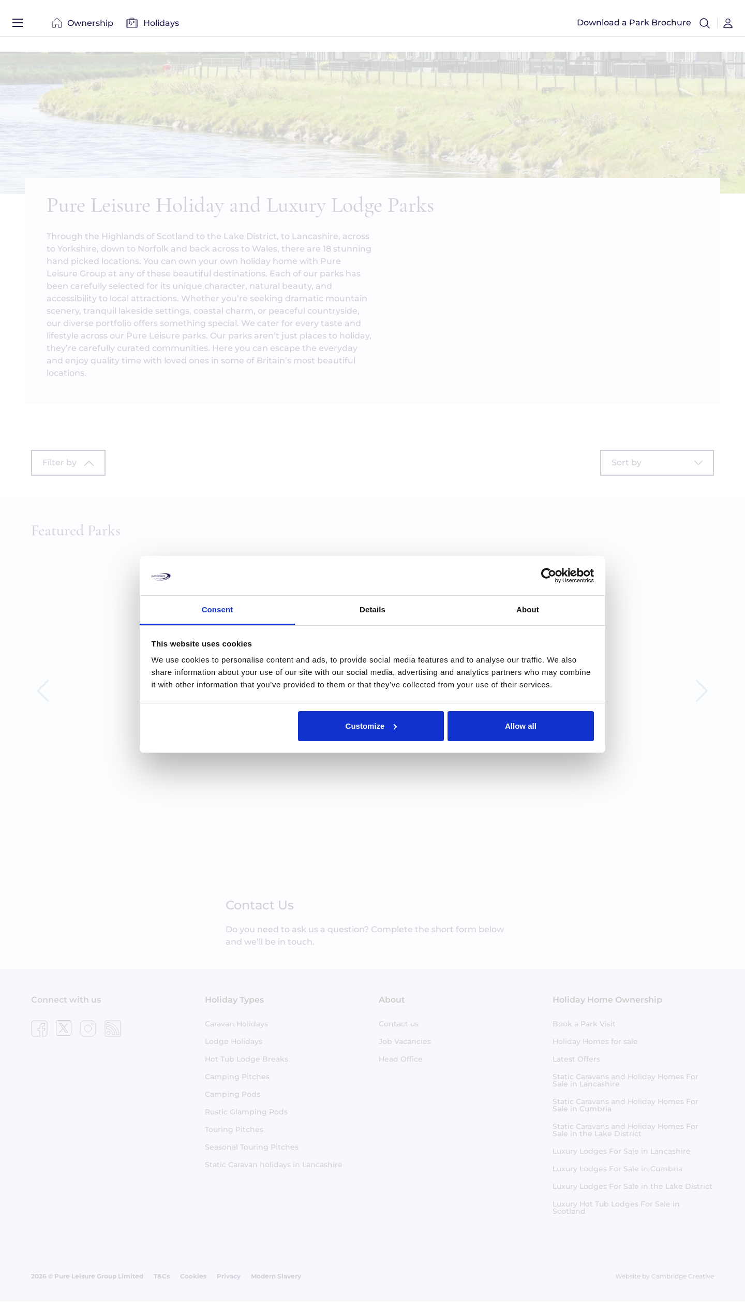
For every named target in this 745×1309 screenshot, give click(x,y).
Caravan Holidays (236, 1031)
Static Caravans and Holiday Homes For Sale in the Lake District (625, 1137)
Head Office (401, 1066)
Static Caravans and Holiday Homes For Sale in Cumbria (625, 1112)
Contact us (399, 1031)
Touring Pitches (234, 1136)
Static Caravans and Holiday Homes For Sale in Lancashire (625, 1087)
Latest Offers (576, 1066)
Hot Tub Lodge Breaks (246, 1066)
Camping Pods (232, 1101)
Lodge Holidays (233, 1048)
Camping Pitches (237, 1083)
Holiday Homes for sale (595, 1048)
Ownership (82, 26)
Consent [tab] (217, 609)
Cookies (193, 1283)
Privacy (229, 1283)
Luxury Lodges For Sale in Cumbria (617, 1176)
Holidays (152, 26)
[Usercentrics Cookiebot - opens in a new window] (548, 575)
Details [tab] (372, 609)
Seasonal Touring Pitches (252, 1154)
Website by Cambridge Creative (664, 1283)
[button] (704, 26)
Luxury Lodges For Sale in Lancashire (622, 1158)
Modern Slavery (276, 1283)
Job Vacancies (405, 1048)
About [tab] (527, 609)
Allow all (521, 726)
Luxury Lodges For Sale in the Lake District (632, 1193)
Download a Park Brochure (634, 26)
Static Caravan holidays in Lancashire (273, 1171)
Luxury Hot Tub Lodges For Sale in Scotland (616, 1215)
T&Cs (162, 1283)
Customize (371, 726)
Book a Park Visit (584, 1031)
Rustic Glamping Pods (246, 1119)
